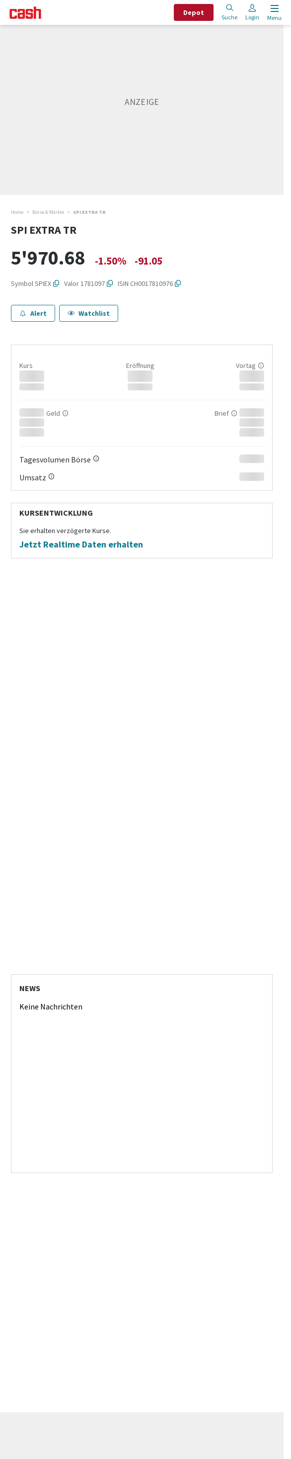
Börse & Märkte (48, 212)
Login (252, 12)
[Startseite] (25, 12)
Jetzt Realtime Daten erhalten (81, 544)
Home (17, 212)
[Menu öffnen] (273, 12)
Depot (193, 12)
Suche (229, 12)
